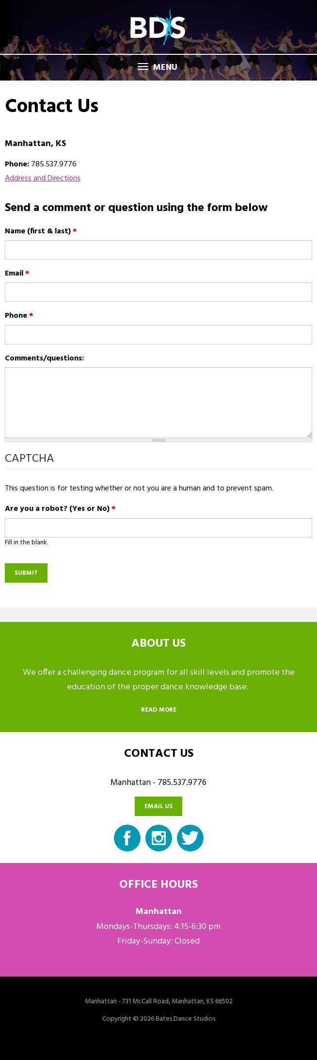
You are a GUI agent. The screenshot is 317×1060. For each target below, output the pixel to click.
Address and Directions (42, 178)
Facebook (127, 838)
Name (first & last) (41, 231)
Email (17, 273)
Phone (19, 316)
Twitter (190, 838)
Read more (158, 710)
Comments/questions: (44, 358)
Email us (158, 806)
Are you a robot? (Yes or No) (60, 509)
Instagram (158, 838)
